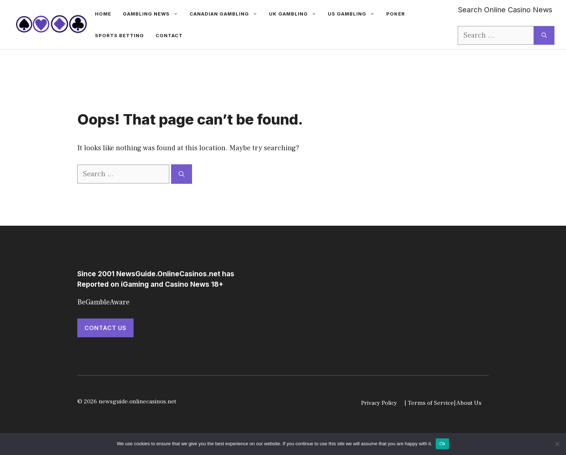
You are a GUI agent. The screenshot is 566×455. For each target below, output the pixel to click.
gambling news (153, 14)
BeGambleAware (103, 302)
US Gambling (354, 14)
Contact (169, 35)
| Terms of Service (429, 403)
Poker (395, 14)
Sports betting (119, 35)
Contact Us (105, 328)
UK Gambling (295, 14)
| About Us (468, 403)
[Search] (544, 35)
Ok (442, 443)
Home (103, 14)
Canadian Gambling (226, 14)
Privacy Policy (379, 403)
